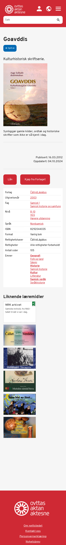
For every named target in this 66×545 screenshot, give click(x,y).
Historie (35, 266)
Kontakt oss (33, 531)
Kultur (34, 272)
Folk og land (36, 259)
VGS (32, 215)
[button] (48, 9)
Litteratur (35, 276)
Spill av (10, 48)
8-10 (32, 212)
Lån (10, 179)
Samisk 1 (35, 203)
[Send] (58, 20)
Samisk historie (38, 269)
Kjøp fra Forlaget (35, 179)
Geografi (35, 256)
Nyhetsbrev (33, 542)
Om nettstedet (33, 526)
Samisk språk (38, 279)
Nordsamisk (36, 224)
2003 (33, 198)
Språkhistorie (37, 283)
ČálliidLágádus (38, 192)
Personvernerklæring (33, 536)
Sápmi (33, 262)
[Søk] (33, 20)
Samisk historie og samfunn (45, 206)
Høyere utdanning (40, 218)
